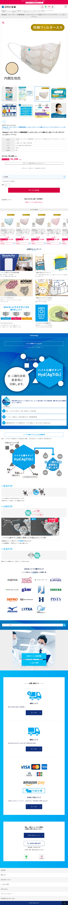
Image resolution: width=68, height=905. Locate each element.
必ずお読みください (6, 879)
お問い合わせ (4, 889)
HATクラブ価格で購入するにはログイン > (34, 163)
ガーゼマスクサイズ (7, 323)
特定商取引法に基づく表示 (8, 898)
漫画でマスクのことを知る (44, 298)
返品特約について (7, 199)
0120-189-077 (34, 843)
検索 (64, 625)
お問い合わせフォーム (34, 835)
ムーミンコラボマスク (7, 298)
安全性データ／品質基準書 (34, 656)
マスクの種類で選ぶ (18, 10)
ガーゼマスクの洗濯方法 (43, 323)
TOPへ (64, 903)
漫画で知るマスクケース (43, 272)
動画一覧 (3, 875)
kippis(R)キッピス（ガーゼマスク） (47, 10)
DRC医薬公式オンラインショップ (7, 10)
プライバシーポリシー (6, 893)
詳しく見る (34, 712)
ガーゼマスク (25, 10)
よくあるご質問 (34, 662)
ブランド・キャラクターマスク (34, 10)
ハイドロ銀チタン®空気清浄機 (10, 272)
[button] (2, 229)
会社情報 (3, 870)
